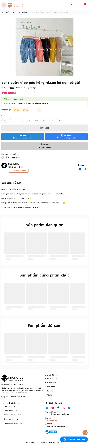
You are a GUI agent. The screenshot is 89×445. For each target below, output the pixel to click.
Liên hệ (50, 391)
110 (44, 120)
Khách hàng (51, 382)
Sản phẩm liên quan (44, 225)
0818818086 (52, 421)
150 (12, 120)
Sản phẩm (51, 387)
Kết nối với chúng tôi (18, 171)
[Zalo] (69, 408)
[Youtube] (53, 408)
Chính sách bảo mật (11, 411)
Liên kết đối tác (51, 375)
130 (28, 120)
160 (4, 120)
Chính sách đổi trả (11, 419)
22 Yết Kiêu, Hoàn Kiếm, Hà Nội (59, 414)
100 (52, 120)
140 (20, 120)
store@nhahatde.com (56, 426)
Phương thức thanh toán (13, 423)
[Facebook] (47, 408)
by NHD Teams (56, 442)
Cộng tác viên (52, 378)
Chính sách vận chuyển (12, 415)
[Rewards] (74, 439)
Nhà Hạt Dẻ (45, 442)
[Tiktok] (58, 408)
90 (60, 120)
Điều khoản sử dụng (11, 406)
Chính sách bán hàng (10, 403)
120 (36, 120)
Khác (12, 88)
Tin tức (49, 395)
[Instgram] (64, 408)
